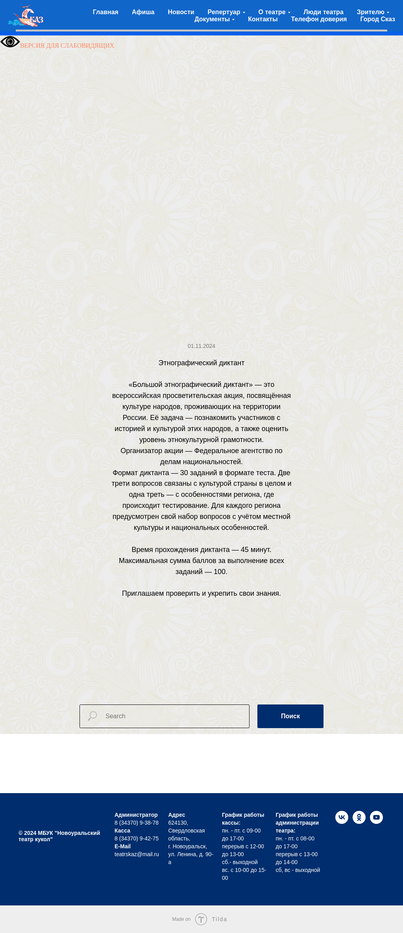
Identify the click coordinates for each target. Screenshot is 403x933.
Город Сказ (377, 19)
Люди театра (324, 12)
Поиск (290, 716)
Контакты (262, 19)
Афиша (143, 12)
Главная (105, 12)
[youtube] (376, 821)
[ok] (359, 821)
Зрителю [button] (371, 12)
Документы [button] (212, 19)
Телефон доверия (319, 19)
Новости (181, 12)
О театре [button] (272, 12)
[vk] (341, 821)
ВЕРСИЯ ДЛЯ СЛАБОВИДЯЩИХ (57, 45)
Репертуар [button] (224, 12)
